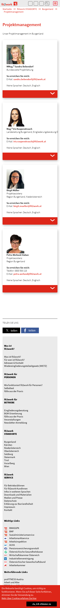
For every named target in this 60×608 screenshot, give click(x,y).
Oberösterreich (11, 450)
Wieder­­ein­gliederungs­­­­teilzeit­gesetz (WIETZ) (25, 365)
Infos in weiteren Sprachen (17, 491)
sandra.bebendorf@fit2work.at (29, 79)
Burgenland (47, 9)
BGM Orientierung (13, 413)
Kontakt (8, 509)
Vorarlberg (9, 463)
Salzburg (8, 454)
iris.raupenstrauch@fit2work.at (29, 141)
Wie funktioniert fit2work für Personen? (23, 385)
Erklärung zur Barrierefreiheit (18, 503)
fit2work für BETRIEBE (10, 401)
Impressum (9, 506)
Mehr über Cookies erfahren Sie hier (19, 598)
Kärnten (8, 444)
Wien (6, 466)
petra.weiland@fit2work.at (27, 273)
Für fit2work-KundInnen (16, 488)
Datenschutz (10, 500)
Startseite (7, 9)
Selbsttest (9, 388)
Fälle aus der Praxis (13, 391)
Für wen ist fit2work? (14, 359)
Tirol (6, 460)
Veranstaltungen (12, 419)
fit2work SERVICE (8, 476)
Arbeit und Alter (12, 582)
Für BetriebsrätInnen (14, 485)
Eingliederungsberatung (16, 410)
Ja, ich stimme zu (38, 603)
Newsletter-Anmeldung (15, 422)
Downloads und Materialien (18, 494)
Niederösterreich (12, 447)
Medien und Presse (13, 497)
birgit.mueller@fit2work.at (27, 206)
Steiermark (9, 457)
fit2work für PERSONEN (10, 376)
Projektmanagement (14, 11)
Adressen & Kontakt (13, 362)
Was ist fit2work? (9, 347)
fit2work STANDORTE (27, 9)
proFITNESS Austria (14, 579)
